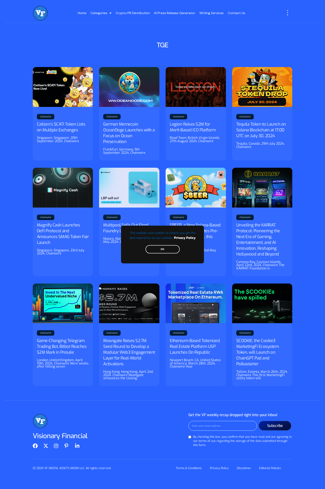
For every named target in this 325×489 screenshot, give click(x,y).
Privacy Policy (184, 238)
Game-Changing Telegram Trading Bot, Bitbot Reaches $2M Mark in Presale (62, 346)
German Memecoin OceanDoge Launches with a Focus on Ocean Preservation (129, 132)
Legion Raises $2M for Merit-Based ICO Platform (193, 127)
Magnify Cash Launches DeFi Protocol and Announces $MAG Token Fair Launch (63, 233)
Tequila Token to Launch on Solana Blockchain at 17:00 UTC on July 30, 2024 (261, 130)
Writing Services (211, 13)
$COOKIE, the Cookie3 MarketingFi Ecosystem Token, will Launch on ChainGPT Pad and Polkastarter (257, 352)
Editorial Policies (270, 468)
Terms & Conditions (189, 468)
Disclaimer (244, 468)
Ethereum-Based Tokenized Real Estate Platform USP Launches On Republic (195, 346)
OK (162, 249)
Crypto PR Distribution (133, 13)
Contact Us (236, 13)
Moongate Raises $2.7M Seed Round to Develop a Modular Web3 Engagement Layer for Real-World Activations (129, 352)
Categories (101, 13)
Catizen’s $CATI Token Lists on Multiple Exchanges (61, 127)
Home (82, 13)
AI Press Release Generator (174, 13)
